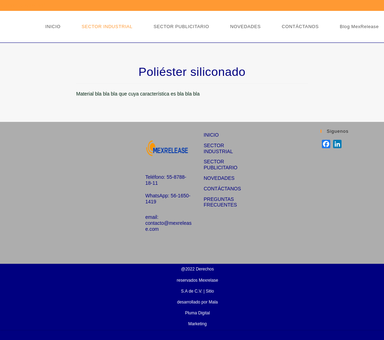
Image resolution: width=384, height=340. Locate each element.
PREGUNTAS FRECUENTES (220, 202)
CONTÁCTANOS (222, 188)
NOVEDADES (219, 178)
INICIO (211, 135)
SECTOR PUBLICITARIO (220, 164)
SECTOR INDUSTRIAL (218, 148)
